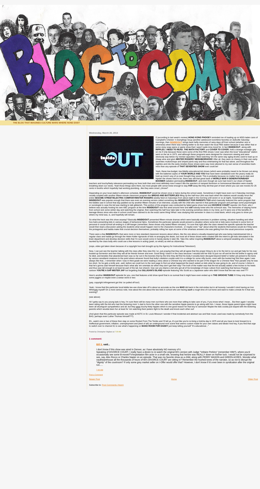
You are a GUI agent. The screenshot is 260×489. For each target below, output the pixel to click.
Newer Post (94, 379)
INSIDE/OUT (176, 142)
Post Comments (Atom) (113, 385)
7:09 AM (118, 332)
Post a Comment (96, 375)
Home (174, 379)
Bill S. (99, 344)
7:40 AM (99, 370)
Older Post (253, 379)
